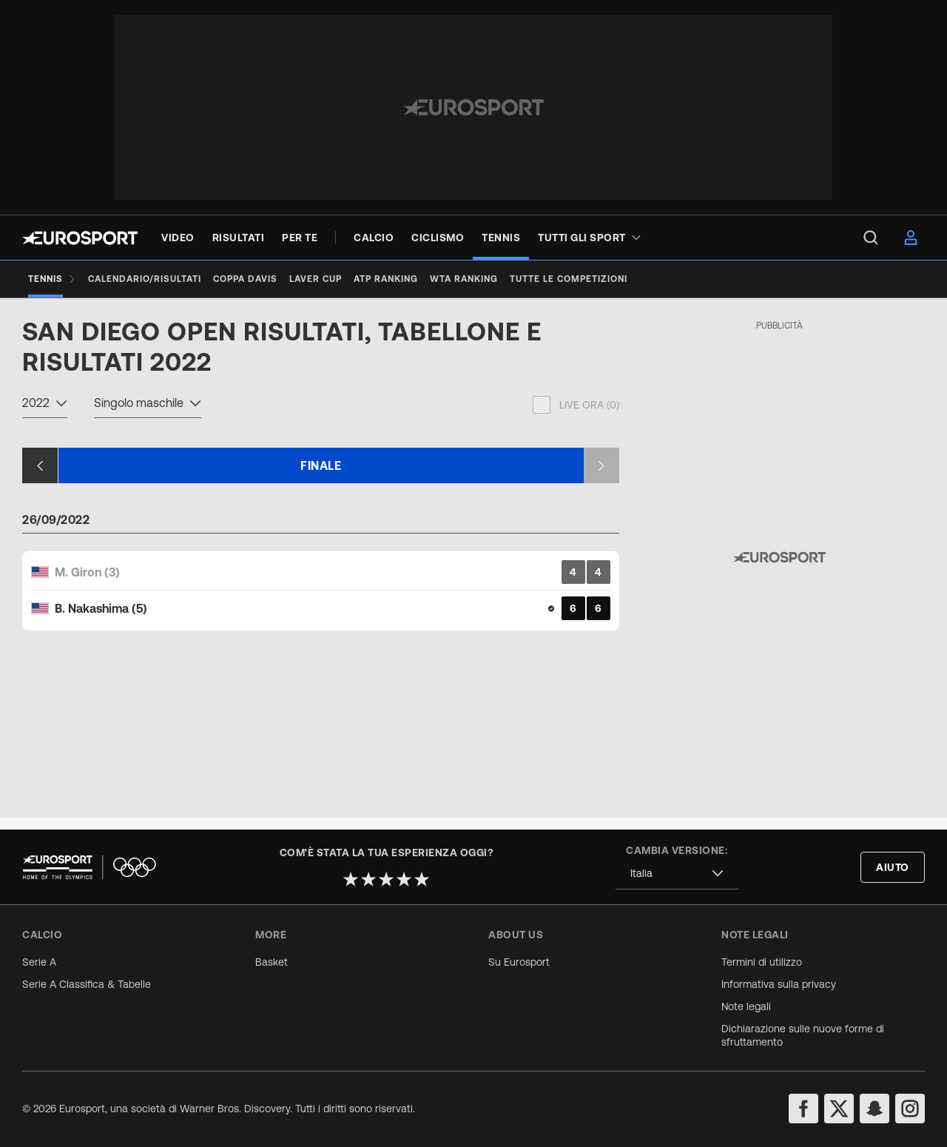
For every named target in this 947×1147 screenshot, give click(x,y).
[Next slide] (601, 477)
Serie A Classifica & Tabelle (86, 984)
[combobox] (44, 416)
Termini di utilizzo (761, 962)
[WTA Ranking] (464, 278)
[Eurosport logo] (80, 238)
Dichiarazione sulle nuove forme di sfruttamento (802, 1035)
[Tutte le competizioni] (568, 278)
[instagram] (910, 1108)
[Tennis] (52, 278)
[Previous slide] (40, 477)
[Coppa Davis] (245, 278)
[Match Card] (320, 602)
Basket (271, 962)
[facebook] (803, 1108)
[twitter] (839, 1108)
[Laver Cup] (315, 278)
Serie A (39, 962)
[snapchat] (874, 1108)
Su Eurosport (519, 962)
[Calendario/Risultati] (144, 278)
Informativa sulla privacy (778, 984)
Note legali (746, 1006)
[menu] (871, 237)
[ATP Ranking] (386, 278)
